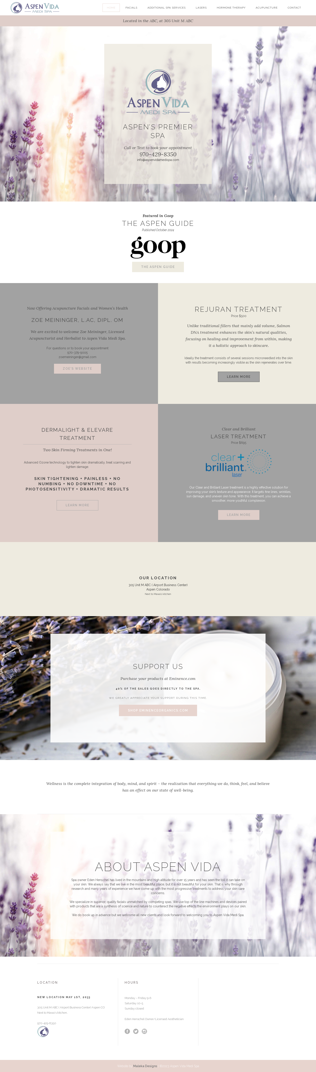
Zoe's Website (77, 368)
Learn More (239, 376)
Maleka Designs (145, 1066)
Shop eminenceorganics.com (158, 710)
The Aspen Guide (158, 267)
